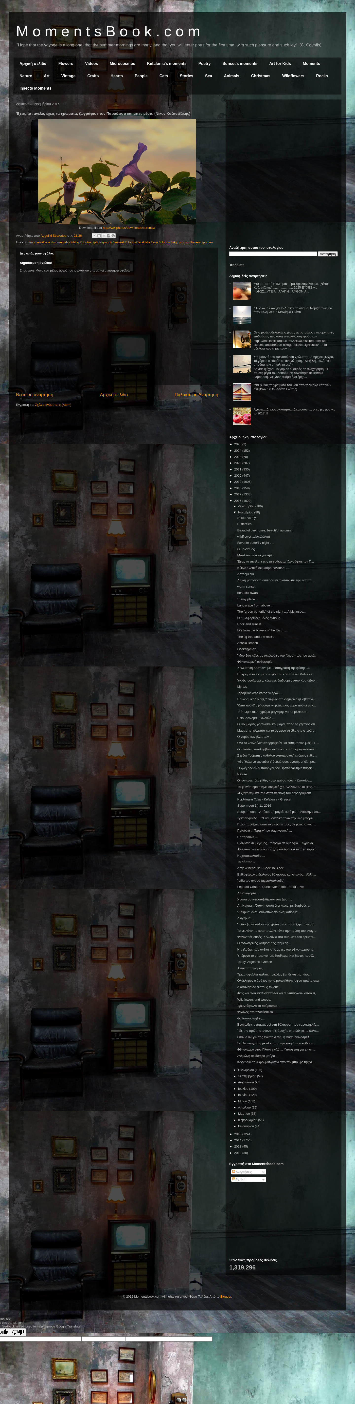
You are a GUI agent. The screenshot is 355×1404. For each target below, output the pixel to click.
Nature (25, 76)
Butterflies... (245, 524)
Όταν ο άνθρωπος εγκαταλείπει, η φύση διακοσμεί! (273, 1037)
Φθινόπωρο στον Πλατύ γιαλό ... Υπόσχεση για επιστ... (276, 1049)
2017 (238, 494)
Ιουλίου (243, 1089)
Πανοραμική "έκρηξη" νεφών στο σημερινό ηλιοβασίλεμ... (277, 699)
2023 (238, 457)
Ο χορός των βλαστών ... (254, 737)
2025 (238, 444)
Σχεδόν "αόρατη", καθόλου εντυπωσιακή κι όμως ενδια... (277, 755)
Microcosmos (122, 63)
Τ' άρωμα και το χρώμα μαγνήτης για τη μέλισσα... (272, 712)
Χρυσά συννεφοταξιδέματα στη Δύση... (264, 899)
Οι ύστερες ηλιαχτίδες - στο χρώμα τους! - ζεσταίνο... (274, 780)
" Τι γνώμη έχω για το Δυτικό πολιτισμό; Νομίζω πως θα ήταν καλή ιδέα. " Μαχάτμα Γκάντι (292, 310)
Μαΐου (243, 1101)
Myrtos (242, 686)
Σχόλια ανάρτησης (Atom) (53, 405)
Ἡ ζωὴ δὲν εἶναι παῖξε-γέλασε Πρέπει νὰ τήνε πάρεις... (276, 768)
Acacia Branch (247, 643)
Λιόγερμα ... (245, 918)
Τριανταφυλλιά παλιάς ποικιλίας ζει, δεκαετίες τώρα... (274, 974)
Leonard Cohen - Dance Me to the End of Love (270, 887)
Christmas (260, 76)
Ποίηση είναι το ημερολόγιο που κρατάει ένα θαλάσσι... (276, 674)
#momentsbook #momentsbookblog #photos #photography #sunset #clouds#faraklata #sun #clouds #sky (102, 242)
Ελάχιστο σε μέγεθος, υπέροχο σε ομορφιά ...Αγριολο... (276, 843)
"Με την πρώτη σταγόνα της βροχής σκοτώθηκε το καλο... (278, 1031)
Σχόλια (239, 1179)
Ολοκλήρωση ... (248, 649)
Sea (208, 76)
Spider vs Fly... (247, 518)
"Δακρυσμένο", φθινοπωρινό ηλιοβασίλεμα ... (269, 912)
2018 (238, 488)
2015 (238, 1134)
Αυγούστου (246, 1082)
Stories (186, 76)
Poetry (204, 63)
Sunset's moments (240, 63)
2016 (238, 501)
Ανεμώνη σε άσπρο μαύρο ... (257, 1056)
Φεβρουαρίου (248, 1120)
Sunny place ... (247, 599)
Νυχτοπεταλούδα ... (251, 856)
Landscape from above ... (255, 605)
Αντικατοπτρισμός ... (251, 968)
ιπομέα (184, 242)
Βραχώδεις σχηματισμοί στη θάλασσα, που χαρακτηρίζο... (278, 1024)
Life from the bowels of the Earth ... (262, 630)
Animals (231, 76)
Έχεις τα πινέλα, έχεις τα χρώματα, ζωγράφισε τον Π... (275, 561)
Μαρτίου (244, 1113)
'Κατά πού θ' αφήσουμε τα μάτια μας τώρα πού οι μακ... (276, 705)
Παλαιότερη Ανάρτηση (196, 394)
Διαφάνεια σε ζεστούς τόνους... (259, 987)
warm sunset (246, 586)
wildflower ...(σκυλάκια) (253, 536)
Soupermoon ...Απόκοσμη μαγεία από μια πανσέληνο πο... (278, 812)
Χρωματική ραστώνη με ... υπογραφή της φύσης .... (273, 668)
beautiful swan (247, 593)
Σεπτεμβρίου (247, 1076)
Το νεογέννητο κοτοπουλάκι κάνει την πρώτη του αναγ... (276, 931)
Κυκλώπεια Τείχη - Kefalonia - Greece (263, 799)
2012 (238, 1153)
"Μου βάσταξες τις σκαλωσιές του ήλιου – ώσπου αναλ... (277, 655)
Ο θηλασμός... (247, 549)
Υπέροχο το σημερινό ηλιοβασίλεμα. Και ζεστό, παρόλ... (276, 955)
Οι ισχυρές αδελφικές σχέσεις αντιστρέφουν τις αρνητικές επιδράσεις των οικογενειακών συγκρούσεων (293, 334)
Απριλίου (245, 1107)
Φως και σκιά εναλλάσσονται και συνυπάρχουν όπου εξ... (277, 993)
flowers (195, 242)
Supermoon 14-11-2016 (254, 805)
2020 (238, 475)
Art (47, 76)
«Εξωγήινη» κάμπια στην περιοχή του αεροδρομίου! (274, 793)
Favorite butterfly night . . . (255, 543)
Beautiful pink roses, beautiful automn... (265, 530)
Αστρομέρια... (246, 574)
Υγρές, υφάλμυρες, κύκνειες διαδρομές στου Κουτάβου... (277, 680)
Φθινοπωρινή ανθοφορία (254, 661)
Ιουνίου (243, 1095)
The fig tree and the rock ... (256, 637)
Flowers (65, 63)
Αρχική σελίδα (33, 63)
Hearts (117, 76)
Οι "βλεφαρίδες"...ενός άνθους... (260, 618)
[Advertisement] (283, 137)
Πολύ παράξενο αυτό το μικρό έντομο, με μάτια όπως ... (276, 824)
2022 (238, 463)
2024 (238, 450)
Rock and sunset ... (251, 624)
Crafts (93, 76)
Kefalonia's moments (166, 63)
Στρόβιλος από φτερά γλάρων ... (260, 693)
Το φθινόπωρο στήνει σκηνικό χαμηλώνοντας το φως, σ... (277, 787)
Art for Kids (280, 63)
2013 (238, 1146)
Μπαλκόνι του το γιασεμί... (255, 555)
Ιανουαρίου (246, 1126)
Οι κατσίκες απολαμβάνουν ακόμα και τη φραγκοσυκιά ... (277, 749)
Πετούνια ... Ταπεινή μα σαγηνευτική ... (264, 830)
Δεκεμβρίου (246, 506)
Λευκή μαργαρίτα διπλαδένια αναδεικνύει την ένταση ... (276, 580)
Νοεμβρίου (246, 512)
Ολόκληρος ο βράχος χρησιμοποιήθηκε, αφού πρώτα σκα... (279, 980)
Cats (164, 76)
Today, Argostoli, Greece (254, 962)
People (141, 76)
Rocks (322, 76)
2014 (238, 1140)
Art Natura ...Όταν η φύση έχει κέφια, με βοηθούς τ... (274, 905)
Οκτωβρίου (246, 1070)
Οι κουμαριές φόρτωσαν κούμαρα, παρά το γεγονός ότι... (277, 724)
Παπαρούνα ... (247, 837)
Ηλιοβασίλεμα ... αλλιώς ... (256, 718)
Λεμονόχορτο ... (248, 893)
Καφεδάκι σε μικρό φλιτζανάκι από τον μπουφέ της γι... (275, 1062)
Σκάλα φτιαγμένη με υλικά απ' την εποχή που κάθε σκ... (276, 1043)
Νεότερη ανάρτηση (34, 394)
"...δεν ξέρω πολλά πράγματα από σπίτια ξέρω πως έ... (276, 924)
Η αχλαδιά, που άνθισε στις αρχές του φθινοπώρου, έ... (276, 949)
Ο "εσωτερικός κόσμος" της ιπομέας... (264, 943)
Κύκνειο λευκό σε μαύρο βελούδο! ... (263, 568)
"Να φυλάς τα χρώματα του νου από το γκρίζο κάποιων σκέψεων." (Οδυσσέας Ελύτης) (292, 387)
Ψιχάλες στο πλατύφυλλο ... (256, 1012)
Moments (311, 63)
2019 (238, 482)
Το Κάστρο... (246, 862)
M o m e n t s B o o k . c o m (108, 31)
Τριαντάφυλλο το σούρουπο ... (258, 1006)
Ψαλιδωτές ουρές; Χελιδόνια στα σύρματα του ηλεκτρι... (276, 937)
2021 (238, 469)
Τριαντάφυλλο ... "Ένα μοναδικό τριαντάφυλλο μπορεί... (276, 818)
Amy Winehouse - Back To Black (260, 868)
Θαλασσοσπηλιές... (251, 1018)
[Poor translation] (18, 1332)
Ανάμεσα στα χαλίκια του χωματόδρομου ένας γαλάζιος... (277, 849)
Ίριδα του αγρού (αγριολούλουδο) (260, 880)
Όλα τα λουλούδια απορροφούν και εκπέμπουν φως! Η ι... (278, 743)
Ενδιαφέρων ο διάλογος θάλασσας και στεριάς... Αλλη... (276, 874)
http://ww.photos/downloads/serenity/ (129, 228)
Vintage (68, 76)
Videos (91, 63)
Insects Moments (35, 88)
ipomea (207, 242)
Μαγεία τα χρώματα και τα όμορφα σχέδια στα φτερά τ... (276, 730)
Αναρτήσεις (242, 1172)
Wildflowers (293, 76)
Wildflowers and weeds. (254, 999)
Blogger (225, 1296)
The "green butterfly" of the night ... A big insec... (271, 611)
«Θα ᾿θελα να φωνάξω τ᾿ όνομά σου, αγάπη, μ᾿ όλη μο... (277, 761)
